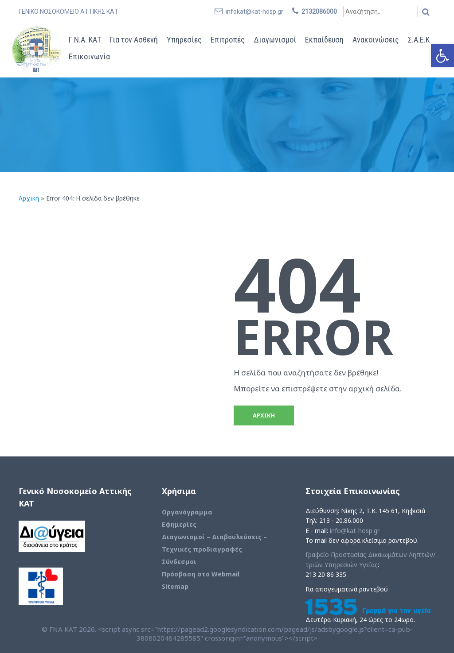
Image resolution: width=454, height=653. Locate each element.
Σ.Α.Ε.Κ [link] (419, 39)
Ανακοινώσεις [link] (375, 39)
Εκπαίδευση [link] (324, 39)
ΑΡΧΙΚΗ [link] (264, 415)
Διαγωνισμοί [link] (275, 39)
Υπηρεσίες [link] (184, 39)
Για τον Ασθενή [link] (134, 39)
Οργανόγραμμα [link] (187, 512)
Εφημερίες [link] (179, 524)
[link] (442, 55)
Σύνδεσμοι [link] (179, 561)
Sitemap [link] (175, 586)
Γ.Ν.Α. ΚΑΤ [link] (85, 39)
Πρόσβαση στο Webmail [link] (200, 574)
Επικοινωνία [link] (89, 56)
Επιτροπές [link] (228, 39)
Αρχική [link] (29, 198)
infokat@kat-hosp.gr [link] (254, 11)
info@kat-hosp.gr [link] (355, 530)
